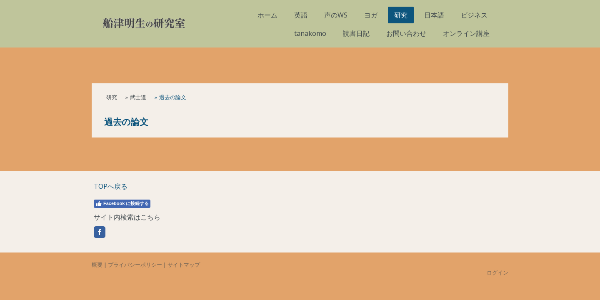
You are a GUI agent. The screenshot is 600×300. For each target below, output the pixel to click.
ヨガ (371, 15)
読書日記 (356, 33)
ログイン (497, 272)
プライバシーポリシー (135, 264)
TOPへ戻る (111, 186)
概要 (97, 264)
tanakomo (310, 33)
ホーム (268, 15)
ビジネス (474, 15)
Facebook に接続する (122, 203)
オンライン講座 (466, 33)
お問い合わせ (406, 33)
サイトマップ (184, 264)
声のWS (336, 15)
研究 (401, 15)
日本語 (434, 15)
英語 (301, 15)
